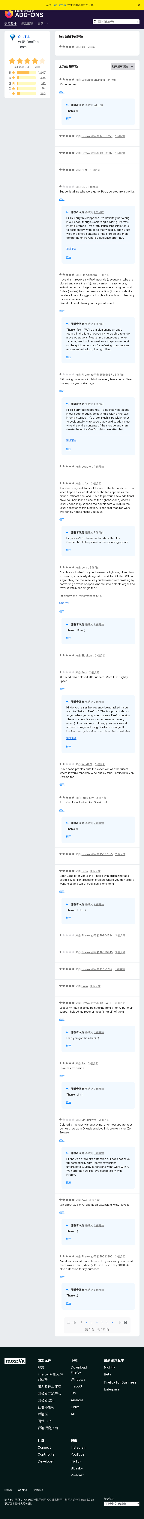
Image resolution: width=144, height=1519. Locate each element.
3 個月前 (95, 871)
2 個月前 (96, 483)
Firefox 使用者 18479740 (97, 952)
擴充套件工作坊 (49, 1386)
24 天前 (112, 79)
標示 (61, 92)
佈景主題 (27, 23)
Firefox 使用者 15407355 (97, 854)
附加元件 (44, 1360)
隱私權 (8, 1489)
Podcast (77, 1475)
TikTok (76, 1461)
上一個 (71, 1322)
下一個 (122, 1322)
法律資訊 (38, 1489)
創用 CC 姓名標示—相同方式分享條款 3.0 (66, 1499)
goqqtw (86, 466)
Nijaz (85, 169)
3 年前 (92, 46)
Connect (44, 1447)
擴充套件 (10, 23)
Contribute (46, 1454)
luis (84, 46)
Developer (46, 1461)
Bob (84, 672)
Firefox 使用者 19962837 (97, 153)
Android (77, 1400)
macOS (76, 1386)
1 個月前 (120, 136)
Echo (85, 871)
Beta (107, 1374)
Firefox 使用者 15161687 (97, 374)
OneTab (24, 37)
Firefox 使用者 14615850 (97, 136)
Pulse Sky (88, 797)
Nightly (109, 1367)
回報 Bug (45, 1421)
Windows (78, 1379)
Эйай (85, 986)
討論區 (43, 1414)
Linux (75, 1407)
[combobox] (116, 21)
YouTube (77, 1454)
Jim (84, 1063)
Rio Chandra (89, 274)
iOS (73, 1393)
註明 (15, 1499)
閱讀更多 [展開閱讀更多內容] (71, 248)
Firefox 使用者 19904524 (97, 935)
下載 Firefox (59, 5)
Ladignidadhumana (93, 79)
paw (84, 1200)
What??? (87, 764)
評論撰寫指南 (48, 1428)
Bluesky (77, 1468)
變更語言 (109, 1498)
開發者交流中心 (49, 1393)
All (73, 1414)
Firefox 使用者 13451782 (97, 969)
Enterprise (111, 1389)
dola (84, 567)
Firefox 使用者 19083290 (97, 1256)
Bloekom (87, 655)
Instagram (78, 1447)
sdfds (85, 483)
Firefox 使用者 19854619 (97, 1003)
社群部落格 (46, 1407)
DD (83, 186)
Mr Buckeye (89, 1119)
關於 (41, 1367)
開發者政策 (46, 1400)
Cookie (22, 1489)
